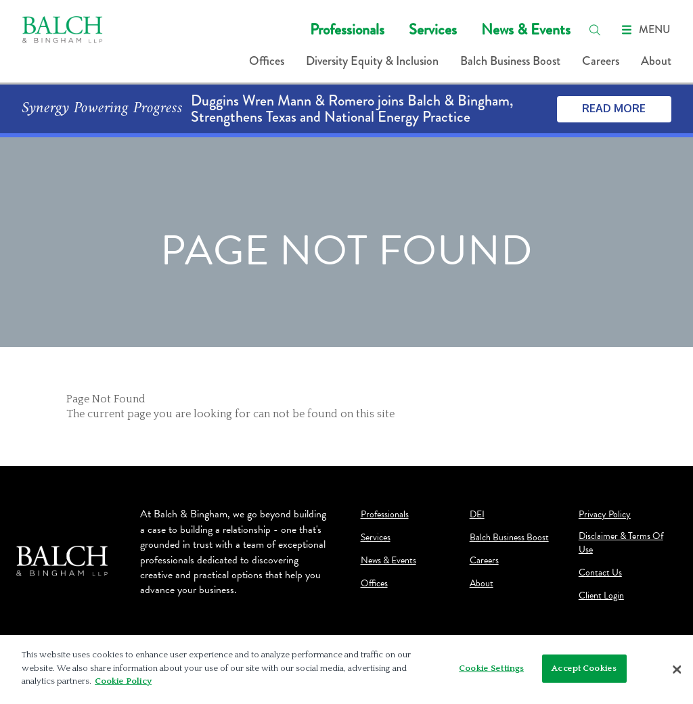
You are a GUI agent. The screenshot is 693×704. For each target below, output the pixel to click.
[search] (594, 29)
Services (433, 29)
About (656, 61)
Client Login (601, 596)
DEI (477, 514)
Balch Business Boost (510, 61)
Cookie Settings (491, 668)
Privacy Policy (605, 514)
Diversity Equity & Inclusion (372, 61)
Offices (266, 61)
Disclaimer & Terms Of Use (621, 543)
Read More (614, 108)
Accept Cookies (584, 668)
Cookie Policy (123, 681)
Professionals (347, 29)
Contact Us (600, 573)
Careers (600, 61)
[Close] (677, 669)
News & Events (526, 29)
